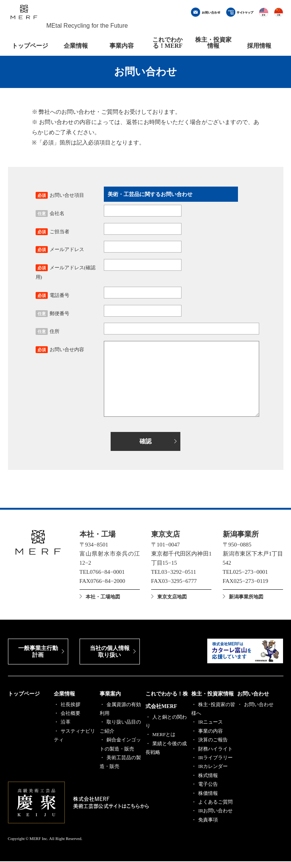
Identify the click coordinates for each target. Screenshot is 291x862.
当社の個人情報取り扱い (110, 652)
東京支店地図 (172, 597)
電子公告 (208, 785)
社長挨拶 (70, 705)
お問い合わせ (253, 694)
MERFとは (163, 735)
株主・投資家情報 (213, 42)
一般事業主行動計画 (38, 652)
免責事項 (208, 820)
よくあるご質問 (215, 802)
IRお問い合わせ (215, 811)
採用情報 (259, 45)
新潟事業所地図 (246, 597)
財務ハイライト (215, 749)
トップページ (30, 45)
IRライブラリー (215, 758)
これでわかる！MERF (167, 42)
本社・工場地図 (103, 597)
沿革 (65, 722)
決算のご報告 (213, 740)
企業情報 (76, 45)
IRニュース (210, 722)
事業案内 (110, 694)
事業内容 (122, 45)
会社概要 (70, 714)
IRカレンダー (213, 767)
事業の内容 (210, 732)
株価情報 (208, 794)
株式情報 (208, 776)
